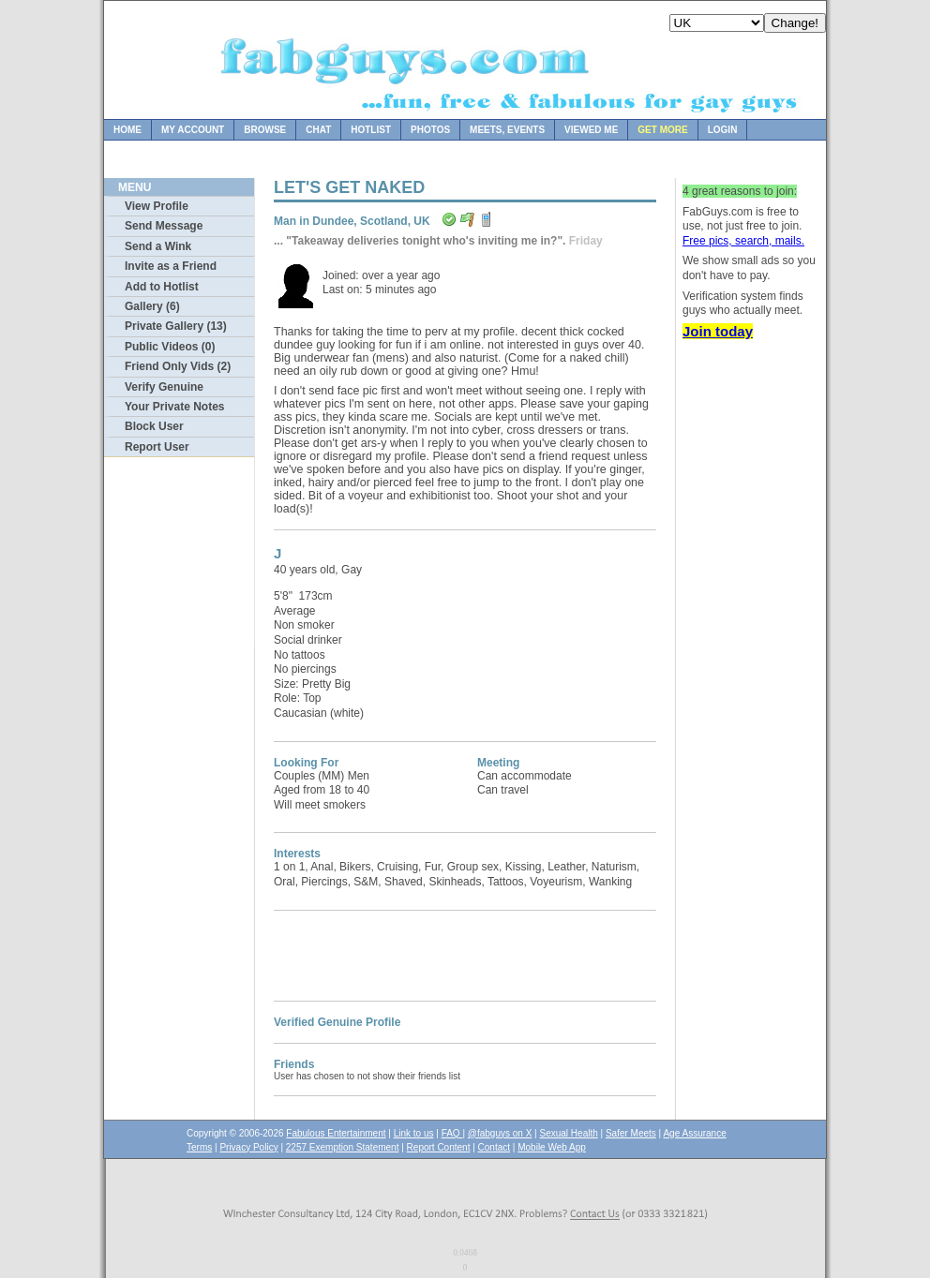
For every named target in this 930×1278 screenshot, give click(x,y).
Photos (430, 130)
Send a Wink (158, 246)
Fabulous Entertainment (335, 1133)
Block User (154, 426)
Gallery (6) (152, 306)
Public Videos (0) (170, 346)
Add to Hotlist (162, 286)
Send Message (163, 225)
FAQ (452, 1133)
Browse (265, 130)
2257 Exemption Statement (342, 1147)
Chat (318, 130)
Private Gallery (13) (176, 326)
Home (127, 130)
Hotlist (371, 130)
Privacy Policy (248, 1147)
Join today (717, 331)
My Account (192, 130)
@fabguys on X (500, 1133)
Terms (199, 1147)
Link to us (414, 1133)
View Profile (156, 206)
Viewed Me (591, 130)
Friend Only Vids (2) (178, 366)
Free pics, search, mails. (743, 240)
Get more (662, 130)
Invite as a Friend (171, 266)
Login (723, 130)
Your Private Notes (174, 406)
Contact (494, 1147)
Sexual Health (569, 1133)
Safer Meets (631, 1133)
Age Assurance (694, 1133)
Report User (157, 446)
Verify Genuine (164, 387)
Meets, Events (507, 130)
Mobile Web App (552, 1147)
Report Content (439, 1147)
